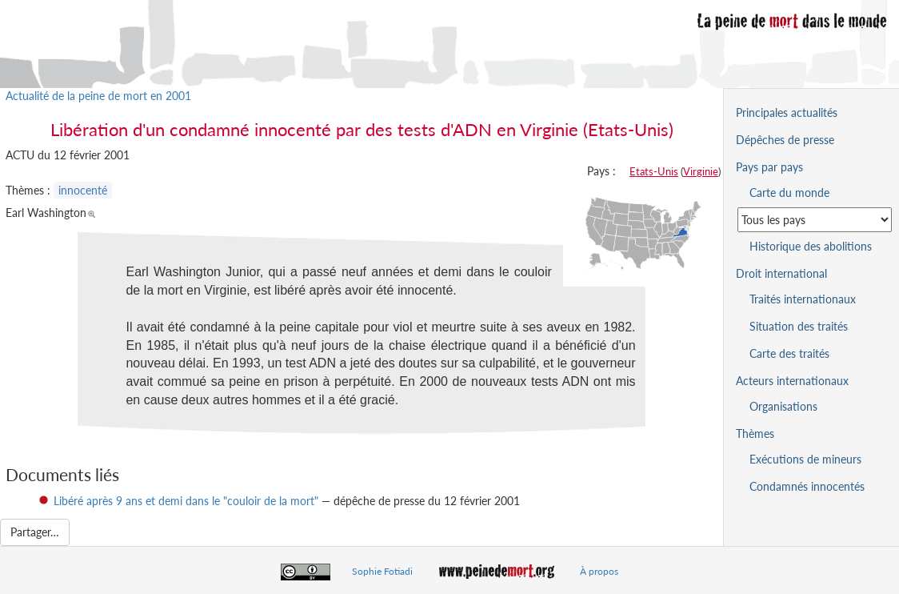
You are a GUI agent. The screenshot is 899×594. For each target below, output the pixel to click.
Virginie (700, 171)
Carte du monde (789, 192)
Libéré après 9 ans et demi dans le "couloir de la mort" (186, 501)
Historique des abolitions (810, 246)
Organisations (783, 406)
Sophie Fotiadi (382, 571)
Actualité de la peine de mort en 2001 (98, 95)
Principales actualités (786, 112)
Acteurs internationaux (792, 380)
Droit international (781, 273)
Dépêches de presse (785, 139)
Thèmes (755, 433)
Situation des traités (798, 326)
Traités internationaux (802, 299)
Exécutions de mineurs (805, 459)
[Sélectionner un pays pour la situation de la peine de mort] (814, 219)
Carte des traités (789, 353)
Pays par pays (769, 167)
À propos (599, 571)
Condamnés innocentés (807, 486)
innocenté (82, 190)
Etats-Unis (653, 171)
